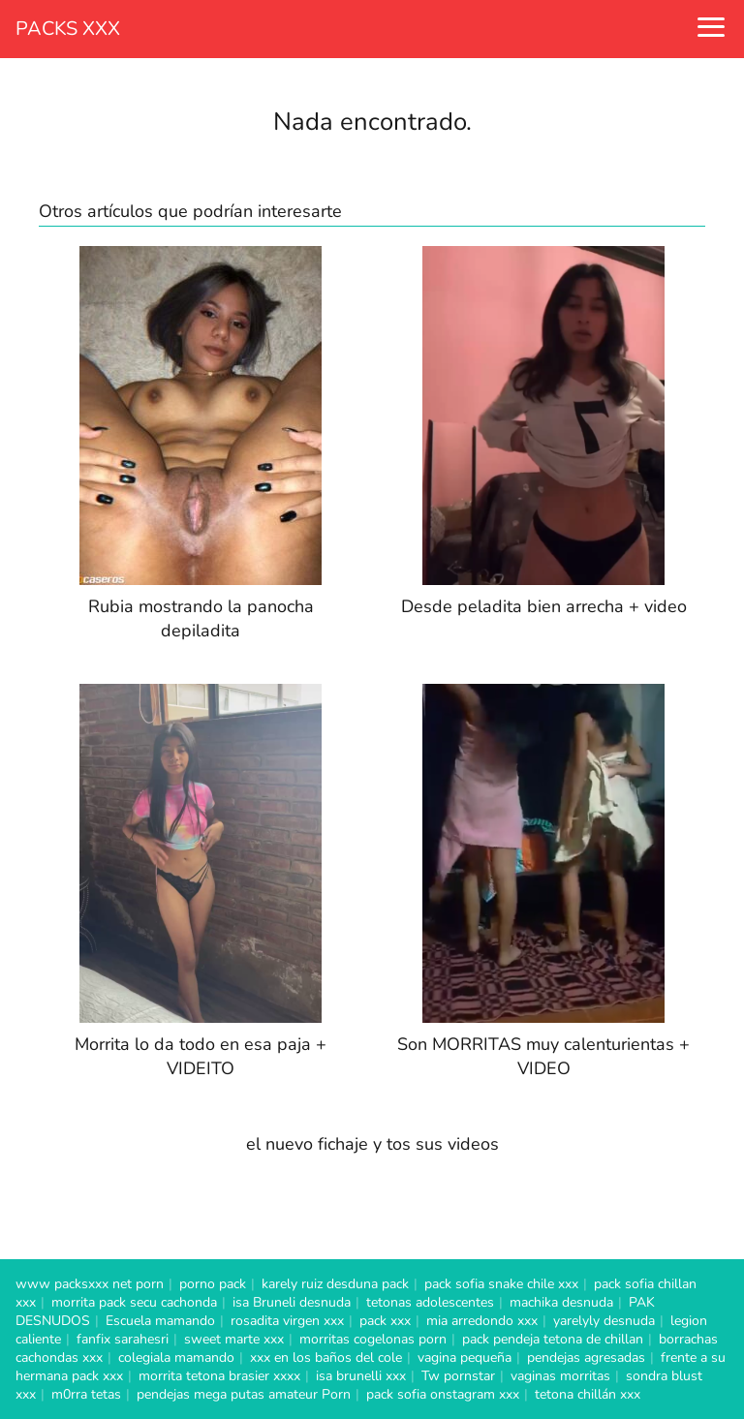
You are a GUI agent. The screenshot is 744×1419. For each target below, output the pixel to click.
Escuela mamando (160, 1320)
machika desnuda (561, 1302)
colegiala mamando (176, 1357)
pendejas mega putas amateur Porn (244, 1394)
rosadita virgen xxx (287, 1320)
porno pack (212, 1284)
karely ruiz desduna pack (335, 1284)
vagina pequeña (465, 1357)
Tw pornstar (458, 1376)
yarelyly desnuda (604, 1320)
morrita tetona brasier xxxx (219, 1376)
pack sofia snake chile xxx (501, 1284)
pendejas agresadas (586, 1357)
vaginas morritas (560, 1376)
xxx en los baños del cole (326, 1357)
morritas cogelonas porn (373, 1339)
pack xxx (385, 1320)
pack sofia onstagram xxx (442, 1394)
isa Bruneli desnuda (291, 1302)
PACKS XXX (68, 28)
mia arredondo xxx (482, 1320)
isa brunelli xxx (361, 1376)
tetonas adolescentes (430, 1302)
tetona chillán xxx (587, 1394)
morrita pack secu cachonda (134, 1302)
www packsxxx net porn (90, 1284)
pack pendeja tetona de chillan (552, 1339)
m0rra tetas (86, 1394)
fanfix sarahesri (123, 1339)
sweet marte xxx (234, 1339)
